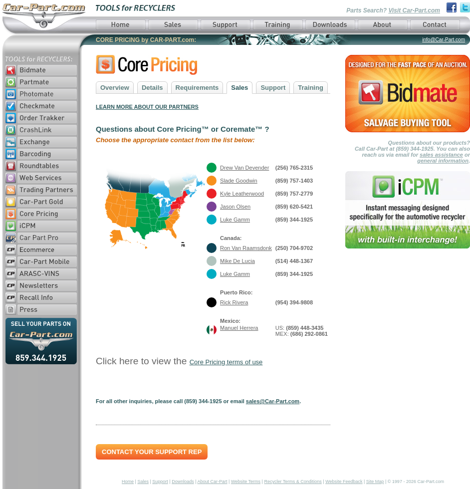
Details (152, 87)
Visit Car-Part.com (414, 10)
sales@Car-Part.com (272, 401)
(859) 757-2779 (294, 194)
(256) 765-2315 (294, 168)
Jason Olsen (235, 207)
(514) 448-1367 (294, 261)
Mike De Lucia (237, 261)
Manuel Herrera (239, 328)
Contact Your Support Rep (152, 452)
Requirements (197, 87)
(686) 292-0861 (309, 334)
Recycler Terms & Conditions (292, 481)
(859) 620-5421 (294, 207)
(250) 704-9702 (294, 248)
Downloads (183, 481)
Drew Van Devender (244, 168)
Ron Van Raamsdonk (246, 248)
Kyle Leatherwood (242, 194)
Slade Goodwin (238, 181)
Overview (114, 87)
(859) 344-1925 (294, 220)
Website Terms (245, 481)
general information (443, 161)
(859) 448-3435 (304, 328)
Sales (239, 87)
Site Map (375, 481)
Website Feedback (343, 481)
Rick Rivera (234, 302)
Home (128, 481)
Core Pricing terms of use (226, 362)
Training (310, 87)
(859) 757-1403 (294, 181)
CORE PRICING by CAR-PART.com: (146, 39)
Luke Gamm (235, 220)
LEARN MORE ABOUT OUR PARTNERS (147, 107)
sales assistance (441, 155)
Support (272, 87)
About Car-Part (213, 481)
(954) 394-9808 (294, 302)
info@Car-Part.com (443, 39)
